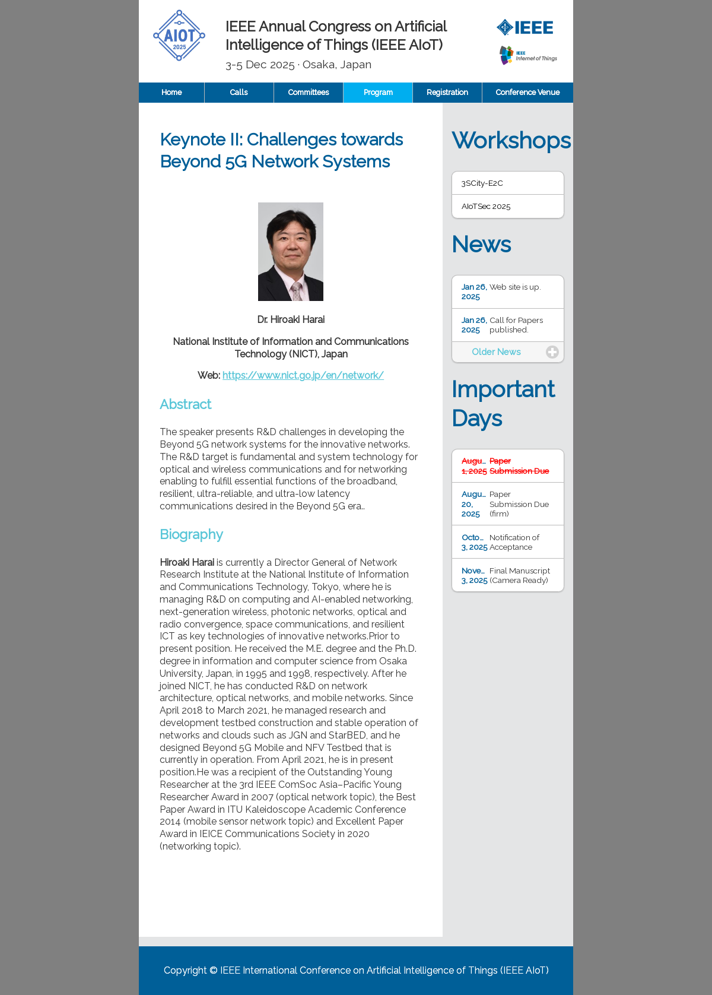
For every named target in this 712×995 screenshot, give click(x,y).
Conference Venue (528, 92)
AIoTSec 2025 (486, 206)
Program (378, 92)
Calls (238, 92)
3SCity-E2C (482, 183)
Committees (308, 92)
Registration (447, 92)
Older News (496, 352)
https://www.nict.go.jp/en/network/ (303, 375)
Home (171, 92)
